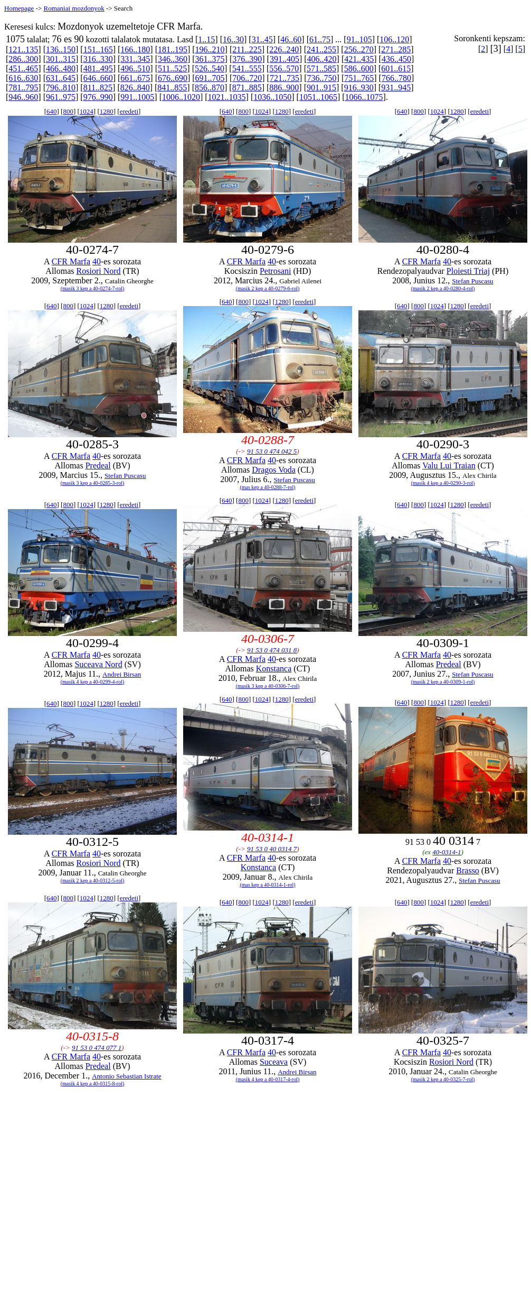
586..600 (359, 68)
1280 (106, 111)
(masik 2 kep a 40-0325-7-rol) (443, 1079)
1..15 (206, 39)
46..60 (290, 39)
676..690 (172, 77)
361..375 (210, 58)
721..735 (284, 77)
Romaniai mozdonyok (73, 8)
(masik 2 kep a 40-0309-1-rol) (443, 682)
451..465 (23, 68)
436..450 (396, 58)
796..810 (60, 87)
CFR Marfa (71, 261)
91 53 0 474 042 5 (272, 451)
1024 (86, 111)
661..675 (135, 77)
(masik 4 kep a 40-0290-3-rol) (443, 483)
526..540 (209, 68)
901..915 (321, 87)
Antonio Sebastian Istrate (126, 1076)
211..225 (246, 49)
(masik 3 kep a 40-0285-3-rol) (93, 483)
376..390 (247, 58)
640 (51, 111)
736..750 (322, 77)
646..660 (98, 77)
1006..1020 (181, 97)
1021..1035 (227, 97)
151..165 (98, 49)
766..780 (396, 77)
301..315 (60, 58)
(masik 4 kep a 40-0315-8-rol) (93, 1083)
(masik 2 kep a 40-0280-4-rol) (443, 288)
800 (68, 111)
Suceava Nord (98, 664)
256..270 (359, 49)
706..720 (247, 77)
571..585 (321, 68)
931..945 (396, 87)
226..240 (284, 49)
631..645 (60, 77)
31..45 (262, 39)
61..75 (319, 39)
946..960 (23, 97)
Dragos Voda (274, 469)
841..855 (172, 87)
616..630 (23, 77)
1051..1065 (318, 97)
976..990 (98, 97)
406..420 (322, 58)
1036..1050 (272, 97)
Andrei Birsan (121, 674)
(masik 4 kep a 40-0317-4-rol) (268, 1079)
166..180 (135, 49)
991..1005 (137, 97)
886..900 (284, 87)
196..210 (210, 49)
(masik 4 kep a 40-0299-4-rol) (93, 682)
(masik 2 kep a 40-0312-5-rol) (93, 880)
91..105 (359, 39)
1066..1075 (364, 97)
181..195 (172, 49)
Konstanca (274, 668)
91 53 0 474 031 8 (272, 650)
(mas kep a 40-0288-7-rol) (267, 487)
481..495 (98, 68)
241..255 (321, 49)
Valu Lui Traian (448, 465)
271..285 (396, 49)
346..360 (172, 58)
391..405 (284, 58)
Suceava (274, 1061)
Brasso (467, 870)
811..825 (97, 87)
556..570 (284, 68)
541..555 (247, 68)
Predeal (98, 465)
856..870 (209, 87)
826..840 (135, 87)
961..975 (60, 97)
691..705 (210, 77)
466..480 (60, 68)
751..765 (359, 77)
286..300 (23, 58)
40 (96, 261)
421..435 (359, 58)
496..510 (135, 68)
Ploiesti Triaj (468, 270)
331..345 (135, 58)
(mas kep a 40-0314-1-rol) (267, 885)
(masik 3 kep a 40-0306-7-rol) (268, 686)
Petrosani (275, 270)
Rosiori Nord (99, 270)
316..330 (98, 58)
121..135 (23, 49)
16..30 (233, 39)
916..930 (359, 87)
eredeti (129, 111)
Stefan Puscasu (472, 281)
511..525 (172, 68)
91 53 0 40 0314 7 (272, 849)
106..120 (394, 39)
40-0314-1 (446, 852)
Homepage (19, 8)
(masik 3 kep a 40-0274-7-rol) (93, 288)
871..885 (247, 87)
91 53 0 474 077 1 (96, 1048)
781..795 (23, 87)
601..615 (396, 68)
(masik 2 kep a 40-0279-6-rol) (268, 288)
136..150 (60, 49)
